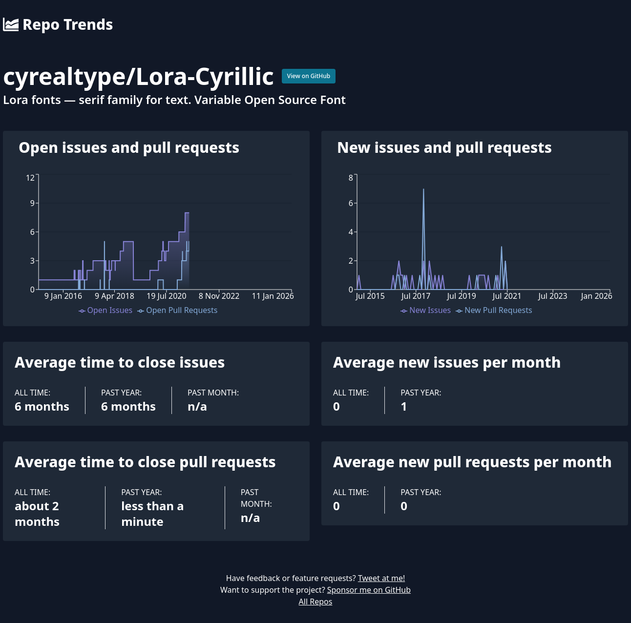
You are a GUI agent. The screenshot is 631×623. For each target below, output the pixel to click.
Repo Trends (58, 24)
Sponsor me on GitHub (369, 589)
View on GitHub (309, 76)
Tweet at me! (381, 578)
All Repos (316, 601)
